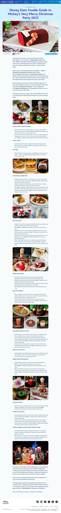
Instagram (34, 488)
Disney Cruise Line (42, 2)
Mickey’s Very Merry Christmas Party (26, 62)
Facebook (42, 488)
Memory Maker (40, 474)
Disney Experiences (35, 506)
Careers (51, 506)
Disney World (26, 2)
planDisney (41, 506)
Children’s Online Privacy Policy (35, 510)
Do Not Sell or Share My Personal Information (39, 509)
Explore (57, 1)
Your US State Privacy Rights (53, 509)
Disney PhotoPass (32, 467)
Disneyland (34, 2)
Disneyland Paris (18, 2)
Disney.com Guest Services (45, 510)
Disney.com (56, 506)
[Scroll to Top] (57, 509)
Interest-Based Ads (54, 510)
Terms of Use (22, 509)
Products (51, 1)
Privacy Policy (28, 509)
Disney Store (47, 506)
